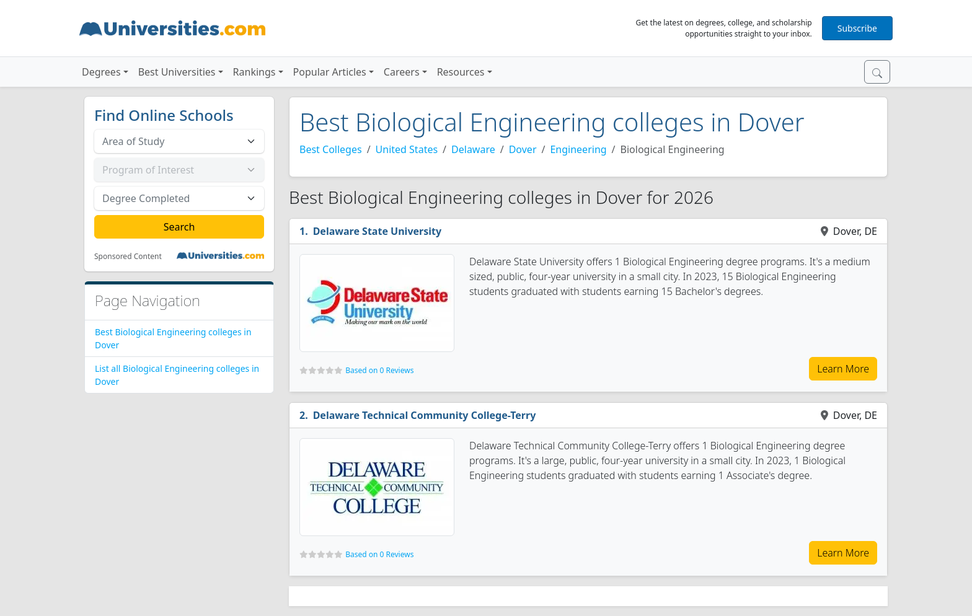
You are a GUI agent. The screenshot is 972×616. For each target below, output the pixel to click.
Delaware (473, 149)
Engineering (578, 149)
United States (407, 149)
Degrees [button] (101, 72)
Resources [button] (461, 72)
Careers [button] (402, 72)
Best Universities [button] (177, 72)
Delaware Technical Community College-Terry (424, 415)
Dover (523, 149)
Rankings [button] (254, 72)
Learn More (843, 369)
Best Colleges (330, 149)
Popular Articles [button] (329, 72)
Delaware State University (377, 231)
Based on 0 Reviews (379, 370)
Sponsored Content (128, 256)
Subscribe (857, 28)
